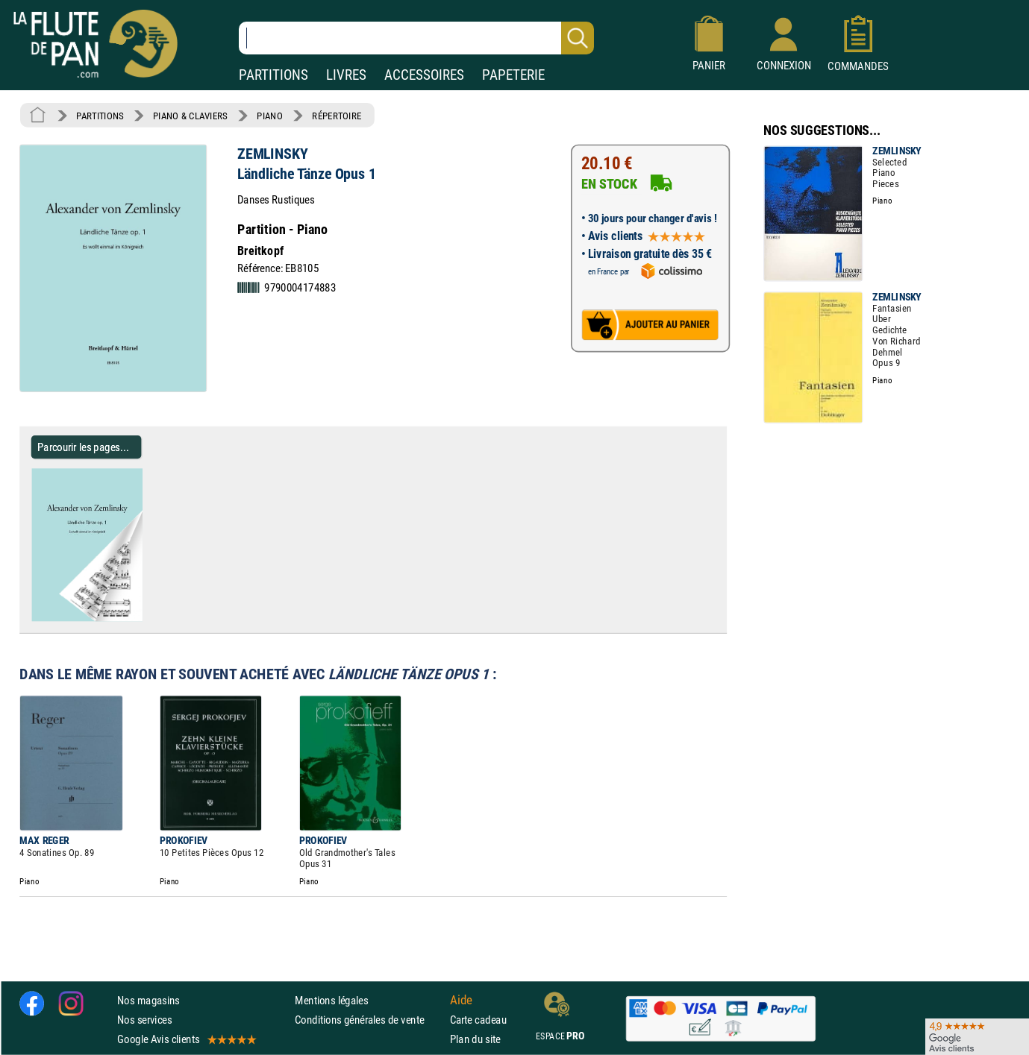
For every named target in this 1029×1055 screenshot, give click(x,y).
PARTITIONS (273, 75)
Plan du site (475, 1039)
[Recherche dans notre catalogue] (416, 38)
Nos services (144, 1019)
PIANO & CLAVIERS (190, 116)
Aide (461, 999)
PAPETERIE (513, 75)
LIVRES (346, 75)
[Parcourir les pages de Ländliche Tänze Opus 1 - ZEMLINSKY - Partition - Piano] (148, 618)
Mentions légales (331, 1000)
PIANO (269, 116)
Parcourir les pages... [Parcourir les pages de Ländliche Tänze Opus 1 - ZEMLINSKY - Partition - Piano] (83, 447)
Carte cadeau (478, 1019)
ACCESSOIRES (424, 75)
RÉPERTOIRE (336, 116)
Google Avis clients (185, 1039)
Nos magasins (148, 1000)
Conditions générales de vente (369, 1019)
